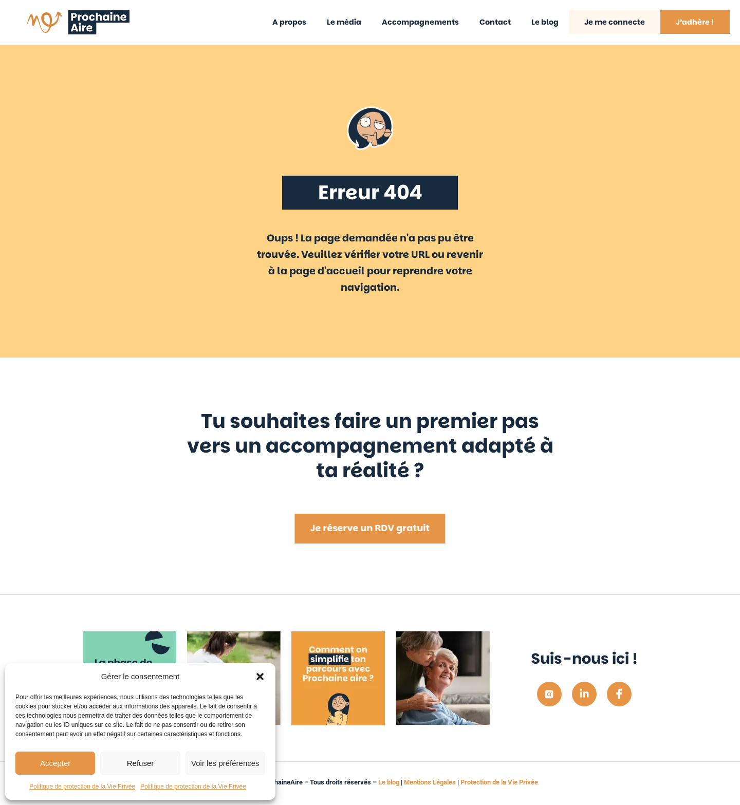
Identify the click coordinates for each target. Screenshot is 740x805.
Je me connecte (614, 22)
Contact (495, 22)
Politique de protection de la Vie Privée (82, 786)
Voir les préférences (225, 763)
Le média (344, 22)
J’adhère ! (695, 22)
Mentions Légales (430, 782)
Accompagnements (420, 22)
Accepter (55, 763)
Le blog (545, 22)
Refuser (140, 763)
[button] (260, 676)
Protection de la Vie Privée (499, 782)
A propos (289, 22)
